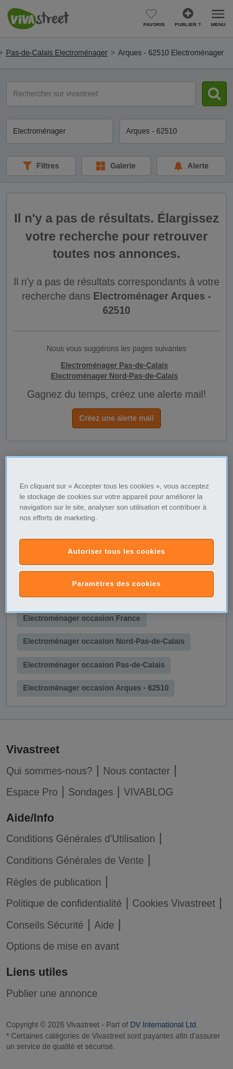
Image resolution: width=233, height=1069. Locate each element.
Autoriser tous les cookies (116, 551)
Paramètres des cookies (116, 583)
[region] (116, 534)
